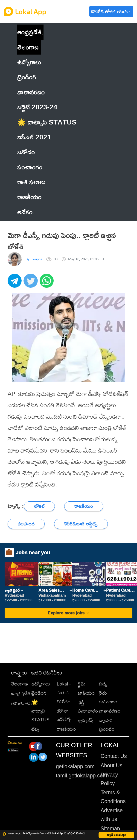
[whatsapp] (47, 283)
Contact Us (114, 756)
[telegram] (15, 283)
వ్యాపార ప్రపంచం (106, 724)
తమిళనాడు (21, 703)
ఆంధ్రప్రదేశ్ (29, 31)
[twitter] (31, 283)
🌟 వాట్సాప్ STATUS (40, 710)
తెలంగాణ (27, 47)
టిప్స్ (35, 729)
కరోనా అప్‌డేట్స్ (64, 715)
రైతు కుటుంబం (108, 697)
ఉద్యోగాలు (40, 683)
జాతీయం (86, 693)
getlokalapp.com (75, 766)
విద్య (103, 683)
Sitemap (110, 829)
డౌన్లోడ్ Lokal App (116, 835)
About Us (111, 765)
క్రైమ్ (81, 683)
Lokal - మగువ (64, 688)
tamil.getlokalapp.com (81, 776)
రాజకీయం (66, 729)
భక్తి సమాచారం (88, 706)
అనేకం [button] (25, 211)
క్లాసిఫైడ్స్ (85, 720)
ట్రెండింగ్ (39, 693)
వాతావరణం (109, 711)
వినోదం (63, 701)
